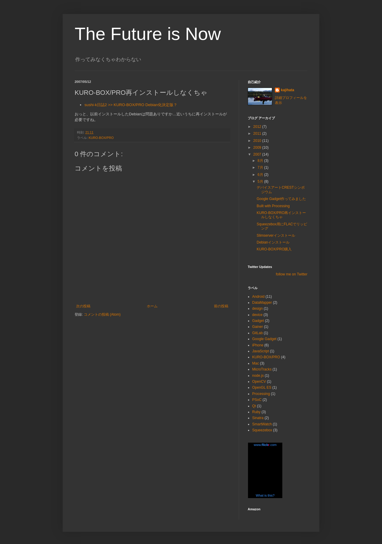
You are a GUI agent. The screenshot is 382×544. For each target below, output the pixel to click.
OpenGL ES (261, 387)
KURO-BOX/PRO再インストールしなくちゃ (281, 215)
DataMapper (262, 302)
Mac (255, 363)
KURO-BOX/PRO (101, 138)
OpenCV (259, 381)
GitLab (257, 333)
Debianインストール (273, 242)
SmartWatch (262, 424)
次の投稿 (83, 306)
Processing (261, 394)
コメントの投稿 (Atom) (102, 314)
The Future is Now (148, 34)
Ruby (256, 412)
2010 (257, 141)
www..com (265, 445)
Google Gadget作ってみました (281, 199)
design (257, 308)
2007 (257, 154)
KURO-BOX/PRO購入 (274, 249)
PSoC (256, 400)
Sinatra (258, 418)
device (257, 315)
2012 (257, 127)
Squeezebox (262, 430)
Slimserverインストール (276, 235)
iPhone (257, 345)
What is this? (265, 495)
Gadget (258, 321)
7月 (261, 167)
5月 (261, 181)
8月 (261, 161)
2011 (257, 133)
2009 (257, 147)
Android (258, 297)
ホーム (152, 306)
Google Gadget (264, 339)
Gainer (257, 327)
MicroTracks (262, 369)
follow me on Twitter (291, 274)
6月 (261, 175)
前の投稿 (221, 306)
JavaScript (260, 351)
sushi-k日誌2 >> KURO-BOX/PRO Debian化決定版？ (130, 105)
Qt (254, 406)
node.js (258, 375)
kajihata (287, 90)
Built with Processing (273, 206)
